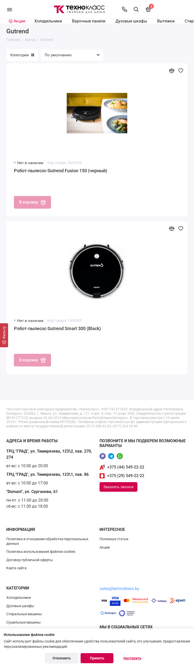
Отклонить (62, 658)
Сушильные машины (23, 622)
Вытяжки (166, 21)
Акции (105, 547)
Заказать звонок (118, 487)
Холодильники (48, 21)
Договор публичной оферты (29, 560)
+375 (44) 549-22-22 (125, 467)
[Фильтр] (4, 335)
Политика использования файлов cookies (40, 552)
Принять (97, 658)
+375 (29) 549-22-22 (125, 475)
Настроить (132, 658)
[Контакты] (124, 9)
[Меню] (9, 9)
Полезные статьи (114, 539)
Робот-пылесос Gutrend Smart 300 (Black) (57, 328)
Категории (22, 55)
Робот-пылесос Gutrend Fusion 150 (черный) (60, 170)
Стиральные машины (24, 614)
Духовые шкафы (131, 21)
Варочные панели (88, 21)
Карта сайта (16, 568)
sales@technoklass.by (119, 588)
